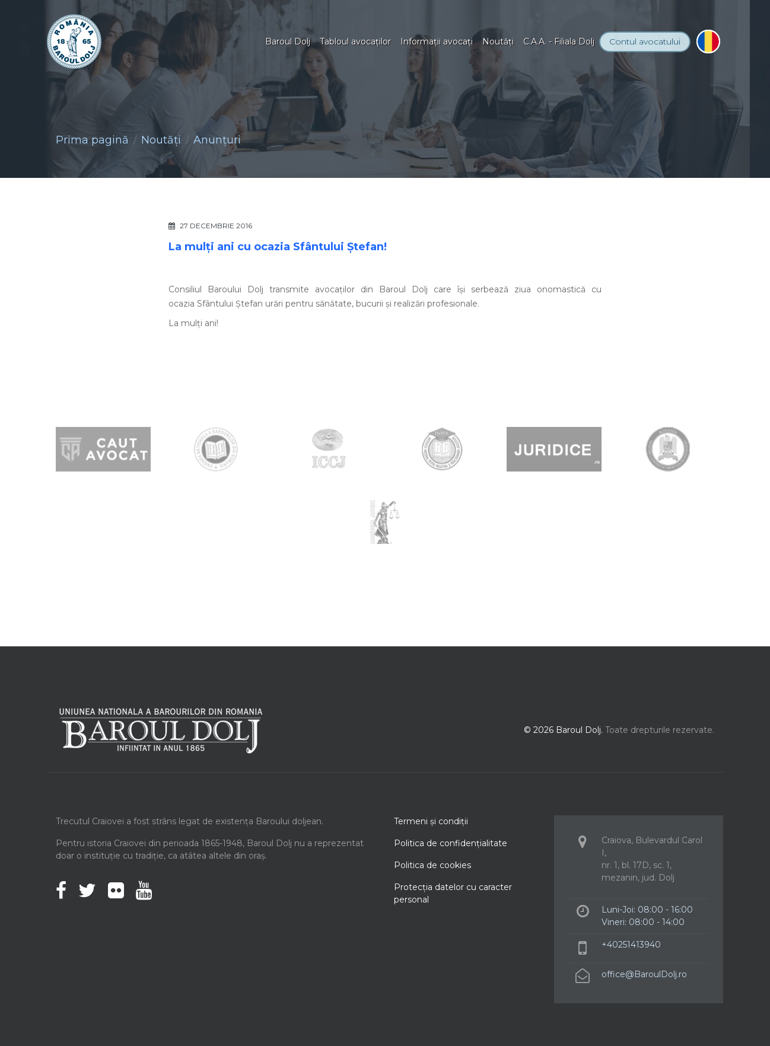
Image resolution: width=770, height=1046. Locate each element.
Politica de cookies (432, 865)
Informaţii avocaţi (436, 41)
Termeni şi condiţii (431, 821)
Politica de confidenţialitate (450, 843)
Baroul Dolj (287, 41)
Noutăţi (498, 41)
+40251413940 (631, 944)
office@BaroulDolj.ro (644, 974)
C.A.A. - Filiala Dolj (558, 41)
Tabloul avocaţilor (355, 41)
